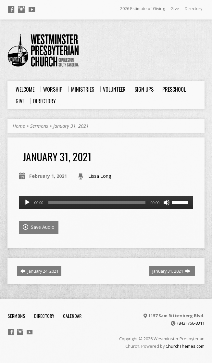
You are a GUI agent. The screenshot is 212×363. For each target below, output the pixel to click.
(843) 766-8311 (191, 323)
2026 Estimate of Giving (142, 8)
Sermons (39, 126)
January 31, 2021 (71, 126)
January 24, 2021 (39, 271)
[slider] (96, 202)
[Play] (27, 202)
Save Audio (39, 227)
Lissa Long (99, 176)
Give (174, 8)
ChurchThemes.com (185, 346)
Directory (193, 8)
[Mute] (166, 202)
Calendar (72, 315)
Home (19, 126)
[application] (106, 202)
